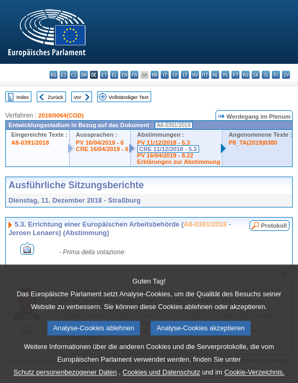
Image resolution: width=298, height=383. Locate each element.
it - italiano (165, 75)
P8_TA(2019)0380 (253, 142)
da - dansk (84, 75)
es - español (64, 75)
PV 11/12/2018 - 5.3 (164, 142)
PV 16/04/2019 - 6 (100, 142)
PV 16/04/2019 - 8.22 (165, 155)
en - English (124, 75)
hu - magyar (195, 75)
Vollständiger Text (128, 97)
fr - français (134, 75)
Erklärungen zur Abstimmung (178, 162)
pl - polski (225, 75)
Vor (77, 97)
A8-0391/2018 (30, 142)
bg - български (53, 75)
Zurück (55, 97)
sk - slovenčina (256, 75)
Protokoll (274, 225)
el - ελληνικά (114, 75)
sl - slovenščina (266, 75)
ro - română (246, 75)
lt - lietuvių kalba (185, 75)
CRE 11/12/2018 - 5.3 (168, 149)
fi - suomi (276, 75)
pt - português (235, 75)
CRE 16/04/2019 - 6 (102, 149)
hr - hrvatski (155, 75)
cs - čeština (74, 75)
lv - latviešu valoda (175, 75)
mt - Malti (205, 75)
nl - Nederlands (215, 75)
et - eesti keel (104, 75)
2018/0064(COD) (61, 115)
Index (22, 97)
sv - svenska (286, 75)
